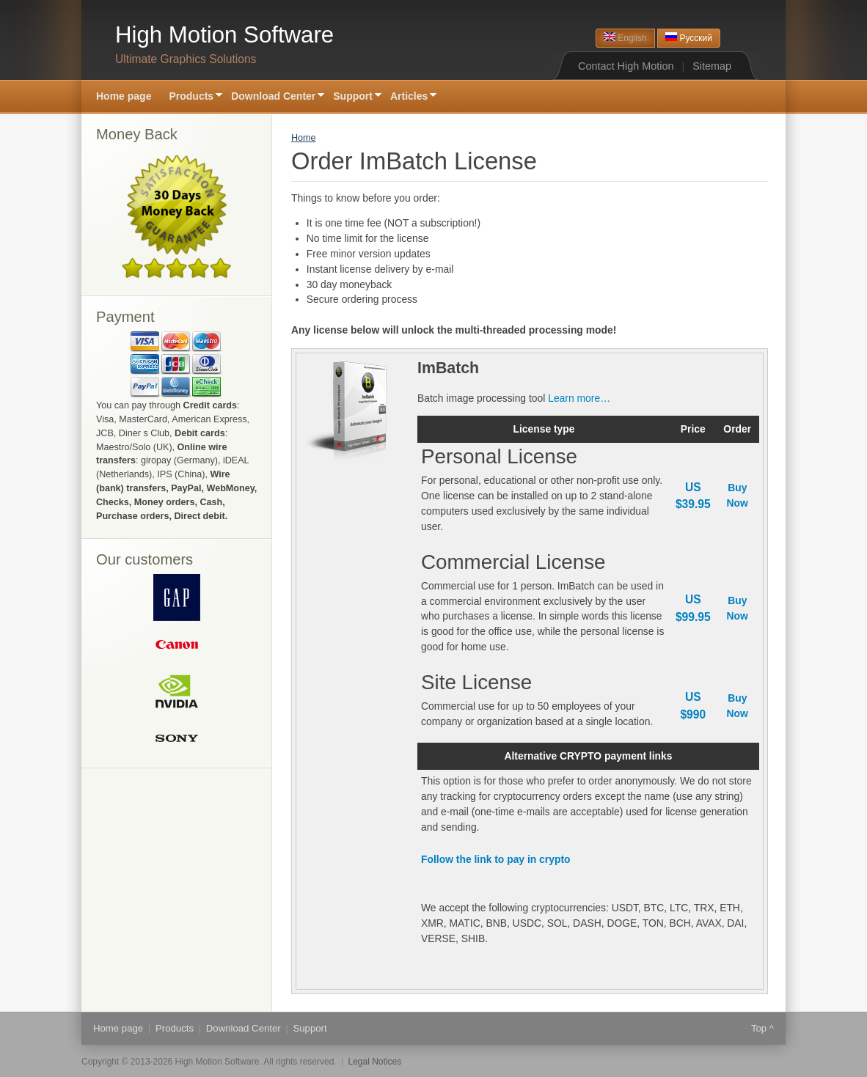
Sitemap (711, 66)
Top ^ (762, 1028)
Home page (123, 96)
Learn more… (579, 398)
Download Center (273, 97)
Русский (688, 37)
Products (191, 97)
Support (352, 97)
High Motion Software (224, 35)
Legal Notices (375, 1061)
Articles (408, 97)
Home (303, 138)
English (625, 37)
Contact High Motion (625, 66)
